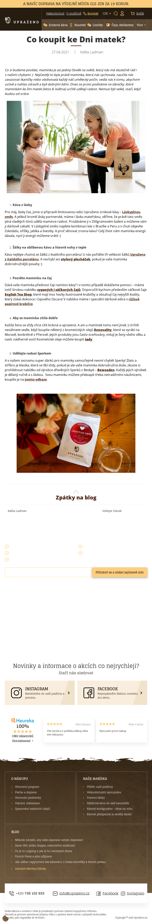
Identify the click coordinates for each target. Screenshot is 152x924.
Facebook (107, 893)
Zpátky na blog (76, 495)
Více (140, 25)
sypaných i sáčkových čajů (59, 290)
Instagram (132, 893)
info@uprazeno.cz (71, 893)
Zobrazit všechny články (30, 869)
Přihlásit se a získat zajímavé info (120, 572)
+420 (26, 893)
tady (88, 339)
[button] (55, 25)
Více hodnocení (21, 740)
